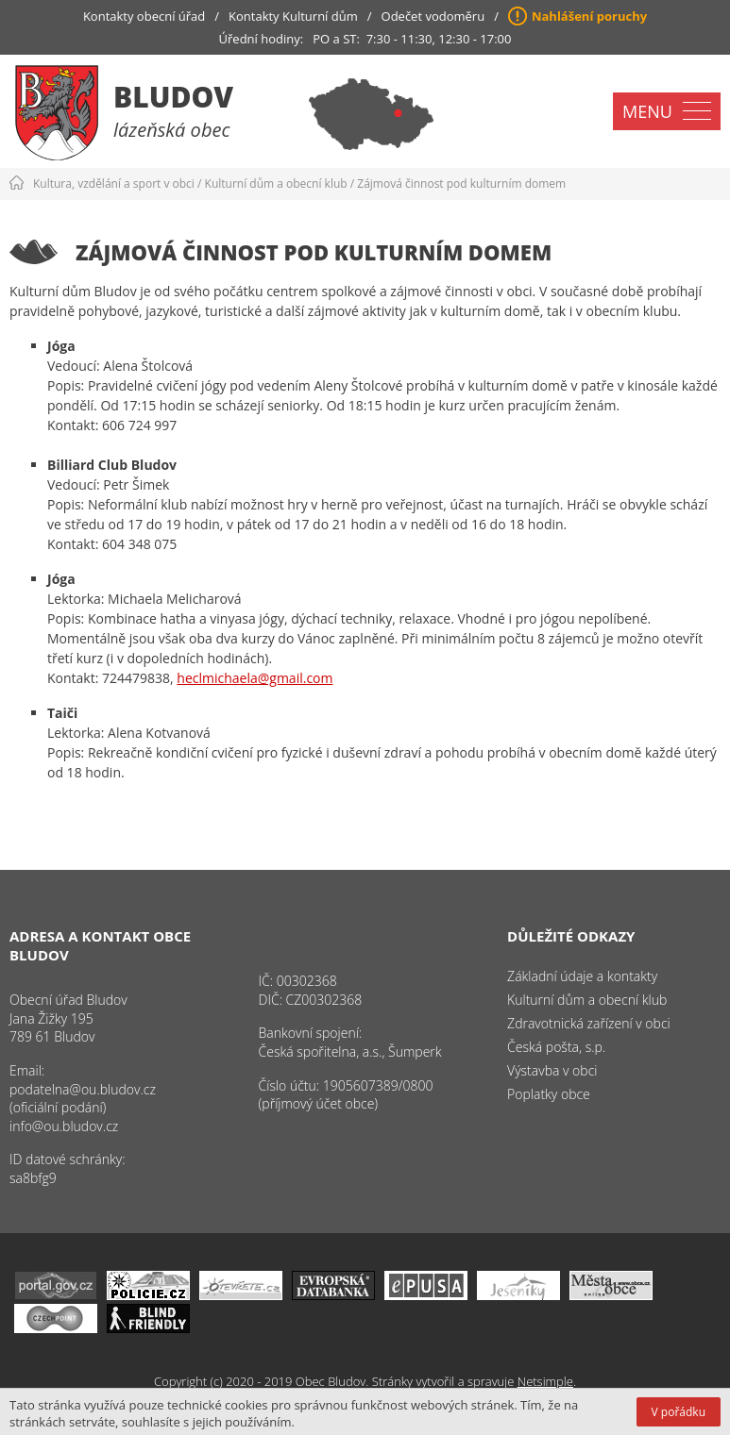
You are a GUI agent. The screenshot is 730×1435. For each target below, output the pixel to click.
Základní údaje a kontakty (582, 976)
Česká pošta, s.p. (556, 1047)
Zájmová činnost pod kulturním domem (461, 183)
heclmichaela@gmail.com (254, 678)
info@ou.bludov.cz (63, 1126)
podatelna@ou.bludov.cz (82, 1089)
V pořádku (678, 1412)
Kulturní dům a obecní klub (276, 183)
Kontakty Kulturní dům (293, 16)
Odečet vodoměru (433, 16)
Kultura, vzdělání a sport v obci (114, 183)
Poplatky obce (548, 1094)
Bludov (173, 96)
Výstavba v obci (552, 1070)
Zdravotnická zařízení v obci (589, 1023)
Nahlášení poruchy (589, 16)
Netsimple (545, 1381)
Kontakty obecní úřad (144, 16)
